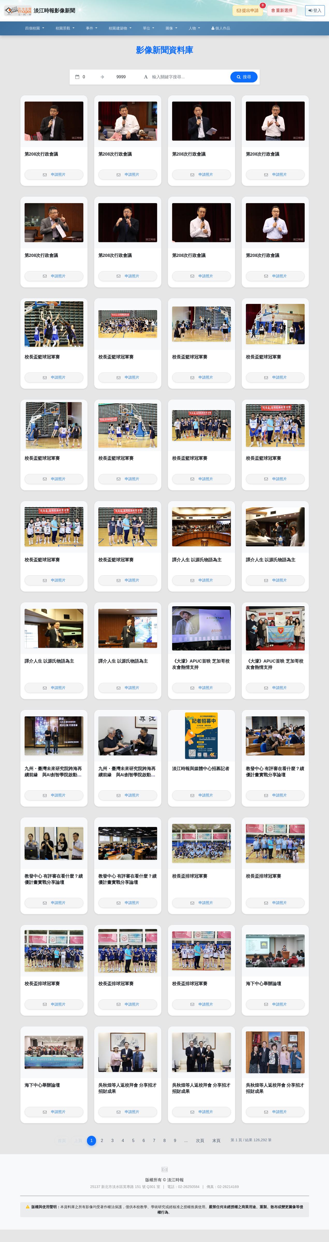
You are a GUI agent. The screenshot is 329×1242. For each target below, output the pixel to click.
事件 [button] (90, 28)
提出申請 (250, 9)
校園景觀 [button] (63, 28)
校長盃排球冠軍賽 (189, 876)
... (186, 1140)
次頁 (200, 1140)
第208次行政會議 (41, 154)
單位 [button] (147, 28)
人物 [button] (193, 28)
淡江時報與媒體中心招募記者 (200, 768)
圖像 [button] (170, 28)
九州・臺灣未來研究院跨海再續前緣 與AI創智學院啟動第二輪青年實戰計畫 (53, 774)
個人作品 (220, 28)
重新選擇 (282, 10)
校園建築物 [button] (118, 28)
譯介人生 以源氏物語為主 (197, 559)
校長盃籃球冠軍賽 (42, 357)
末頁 (216, 1140)
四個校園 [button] (33, 28)
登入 (315, 10)
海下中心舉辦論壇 (263, 983)
